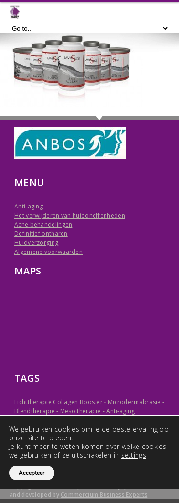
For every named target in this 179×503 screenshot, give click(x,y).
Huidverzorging (36, 243)
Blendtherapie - (37, 411)
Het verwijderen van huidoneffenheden (69, 215)
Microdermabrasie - (136, 402)
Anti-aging (28, 206)
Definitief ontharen (41, 234)
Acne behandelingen (43, 224)
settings (133, 455)
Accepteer (32, 473)
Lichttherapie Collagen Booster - (61, 402)
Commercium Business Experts (104, 495)
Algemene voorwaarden (48, 252)
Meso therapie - (83, 411)
